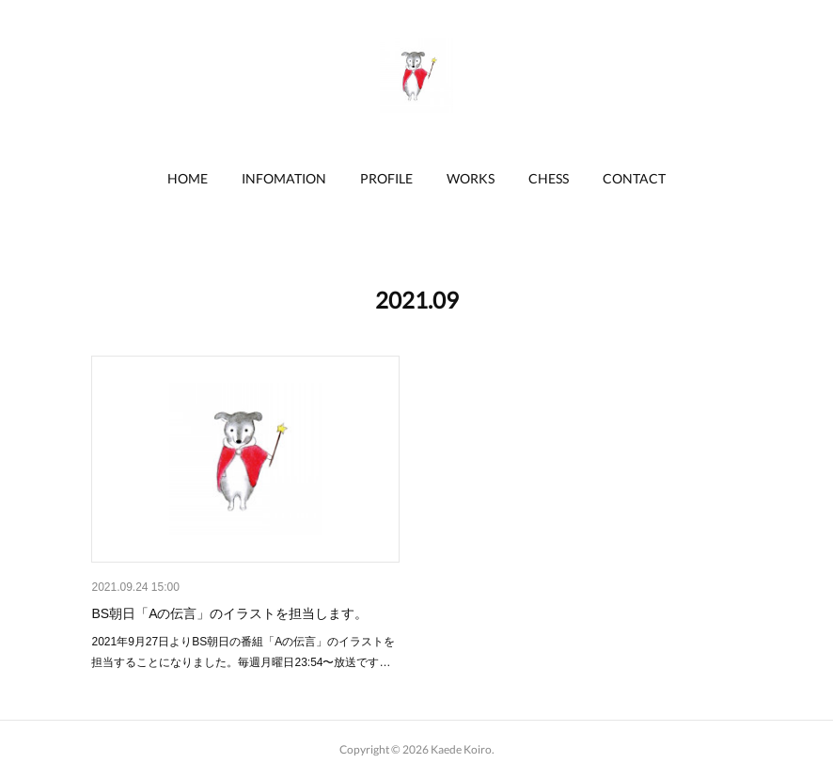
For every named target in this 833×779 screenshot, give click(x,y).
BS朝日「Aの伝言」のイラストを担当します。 (229, 613)
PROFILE (386, 178)
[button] (187, 179)
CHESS (548, 178)
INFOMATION (284, 178)
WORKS (471, 178)
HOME (187, 178)
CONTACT (634, 178)
